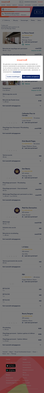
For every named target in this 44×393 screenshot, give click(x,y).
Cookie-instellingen (13, 76)
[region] (22, 68)
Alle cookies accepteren (31, 76)
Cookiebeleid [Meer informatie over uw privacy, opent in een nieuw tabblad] (17, 72)
